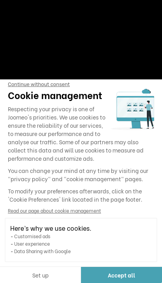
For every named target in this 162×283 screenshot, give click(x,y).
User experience (32, 243)
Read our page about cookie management (54, 210)
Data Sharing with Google (42, 251)
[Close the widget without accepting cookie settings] (39, 84)
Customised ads (32, 236)
